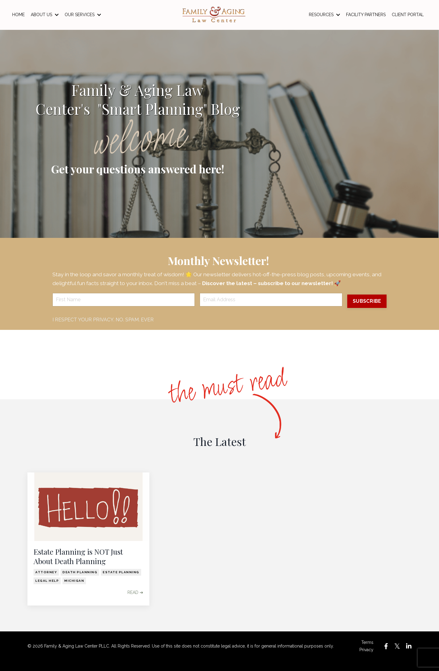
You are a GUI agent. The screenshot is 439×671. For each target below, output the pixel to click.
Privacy (366, 659)
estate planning (121, 582)
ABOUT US (45, 14)
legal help (47, 590)
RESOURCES (324, 14)
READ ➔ (135, 602)
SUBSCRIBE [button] (366, 311)
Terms (367, 652)
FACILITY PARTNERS (366, 14)
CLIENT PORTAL (408, 14)
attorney (46, 582)
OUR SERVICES (83, 14)
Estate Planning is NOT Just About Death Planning (78, 566)
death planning (79, 582)
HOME (18, 14)
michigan (74, 590)
